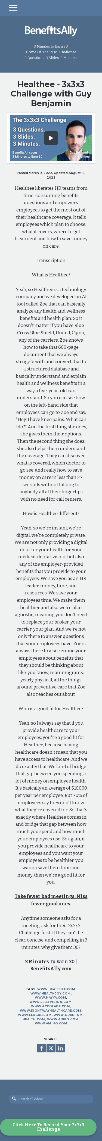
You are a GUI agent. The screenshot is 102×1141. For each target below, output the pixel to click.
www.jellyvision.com (50, 1002)
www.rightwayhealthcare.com (50, 1010)
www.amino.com (51, 1023)
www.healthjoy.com (50, 993)
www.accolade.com (50, 1006)
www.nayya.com (50, 997)
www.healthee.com (56, 989)
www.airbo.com (63, 1019)
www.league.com (34, 1015)
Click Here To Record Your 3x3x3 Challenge (48, 1127)
